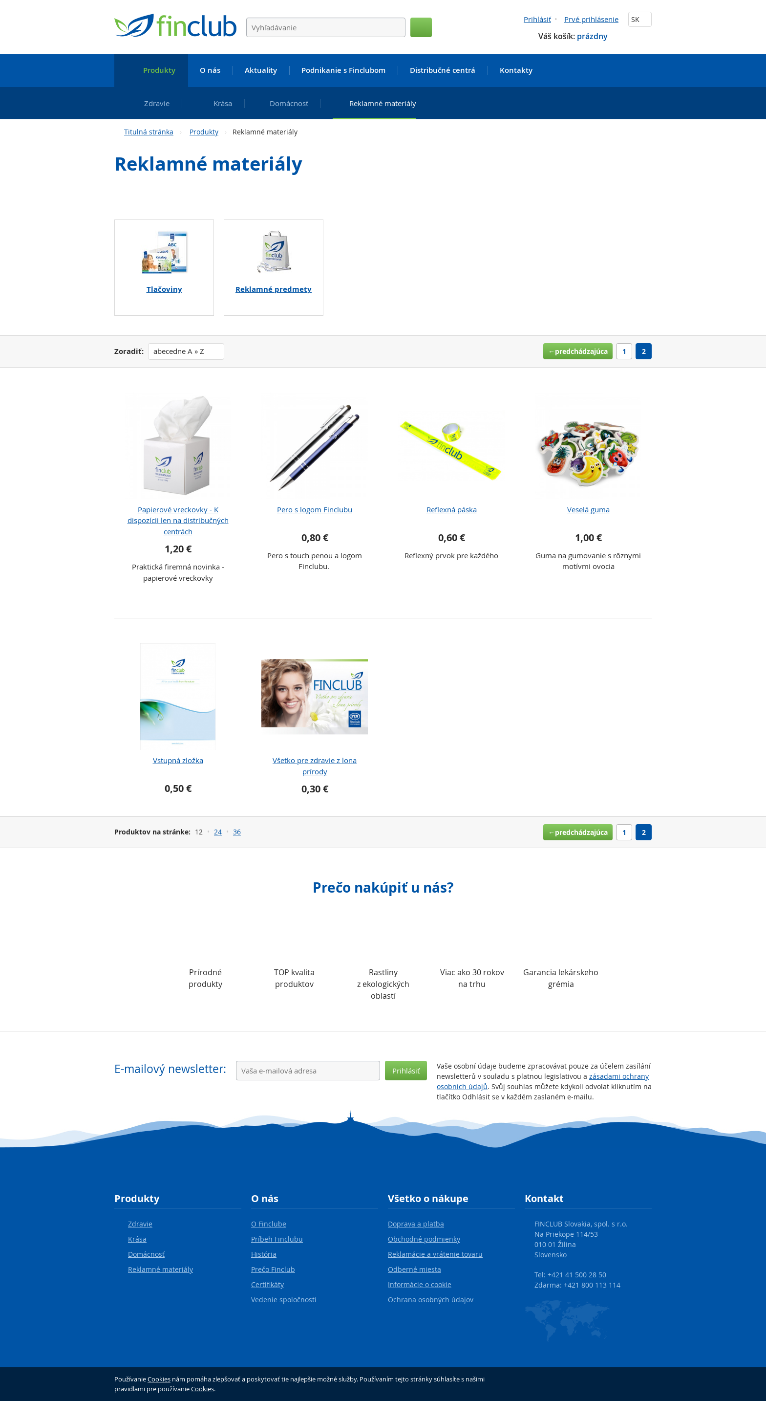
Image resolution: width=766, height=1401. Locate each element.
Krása (137, 1239)
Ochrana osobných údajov (430, 1299)
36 (237, 831)
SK (640, 19)
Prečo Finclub (273, 1269)
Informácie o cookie (419, 1284)
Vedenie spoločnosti (284, 1299)
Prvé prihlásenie (591, 19)
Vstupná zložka (178, 760)
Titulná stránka (148, 131)
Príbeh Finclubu (277, 1239)
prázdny (592, 36)
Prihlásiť (537, 19)
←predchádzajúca (578, 351)
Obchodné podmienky (424, 1239)
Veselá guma (588, 509)
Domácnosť (146, 1254)
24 (218, 831)
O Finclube (268, 1223)
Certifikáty (267, 1284)
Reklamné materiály (160, 1269)
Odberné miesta (414, 1269)
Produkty (204, 131)
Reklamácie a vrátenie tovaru (435, 1254)
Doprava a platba (416, 1223)
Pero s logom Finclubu (314, 509)
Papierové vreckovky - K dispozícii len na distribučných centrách (178, 520)
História (264, 1254)
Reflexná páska (451, 509)
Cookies (159, 1379)
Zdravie (140, 1223)
